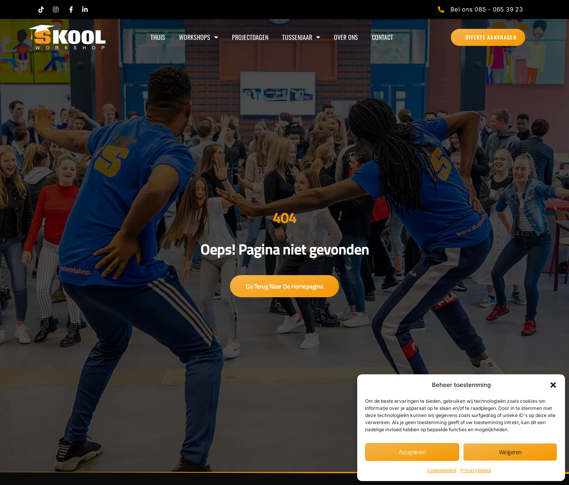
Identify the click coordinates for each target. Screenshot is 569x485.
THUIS (158, 37)
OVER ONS (346, 37)
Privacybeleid (475, 470)
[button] (553, 385)
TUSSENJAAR (301, 37)
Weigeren (510, 452)
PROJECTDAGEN (250, 37)
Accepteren (412, 452)
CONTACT (382, 37)
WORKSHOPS (198, 37)
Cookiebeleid (441, 470)
